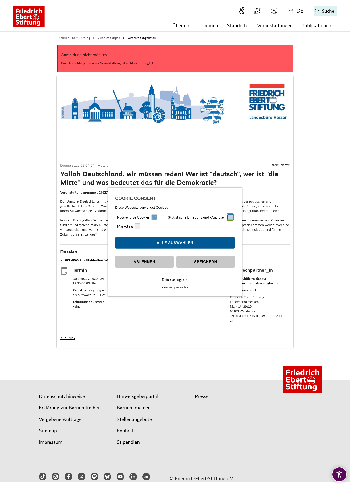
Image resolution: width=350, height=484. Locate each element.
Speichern (205, 262)
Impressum (167, 287)
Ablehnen (144, 262)
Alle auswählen (175, 243)
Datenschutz (182, 287)
